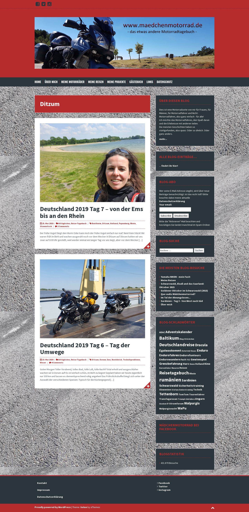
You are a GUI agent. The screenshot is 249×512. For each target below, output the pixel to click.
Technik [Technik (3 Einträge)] (197, 389)
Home (38, 82)
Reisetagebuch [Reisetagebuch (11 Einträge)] (174, 373)
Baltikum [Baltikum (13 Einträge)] (169, 338)
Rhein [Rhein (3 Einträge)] (192, 373)
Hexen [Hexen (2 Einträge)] (192, 364)
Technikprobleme (131, 359)
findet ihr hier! (169, 165)
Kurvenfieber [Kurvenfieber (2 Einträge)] (165, 368)
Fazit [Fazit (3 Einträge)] (183, 359)
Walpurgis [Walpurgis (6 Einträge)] (192, 403)
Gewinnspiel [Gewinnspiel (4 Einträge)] (199, 359)
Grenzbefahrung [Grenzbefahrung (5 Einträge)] (170, 364)
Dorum (103, 359)
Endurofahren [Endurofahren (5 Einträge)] (169, 355)
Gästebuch (136, 82)
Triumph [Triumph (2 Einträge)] (181, 399)
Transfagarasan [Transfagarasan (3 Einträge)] (168, 398)
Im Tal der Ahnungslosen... (176, 297)
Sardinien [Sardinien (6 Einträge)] (189, 380)
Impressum (43, 489)
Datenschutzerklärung (172, 201)
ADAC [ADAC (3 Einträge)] (162, 332)
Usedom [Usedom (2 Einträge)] (163, 404)
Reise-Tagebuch (78, 223)
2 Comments (63, 226)
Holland (114, 223)
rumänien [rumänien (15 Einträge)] (170, 379)
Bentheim (96, 223)
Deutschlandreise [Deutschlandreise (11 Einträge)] (177, 344)
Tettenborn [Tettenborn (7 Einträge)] (168, 394)
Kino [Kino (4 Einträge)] (207, 363)
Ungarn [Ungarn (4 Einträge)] (200, 398)
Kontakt (42, 483)
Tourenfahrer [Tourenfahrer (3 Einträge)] (197, 394)
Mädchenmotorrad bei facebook (179, 427)
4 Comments (57, 362)
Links (149, 82)
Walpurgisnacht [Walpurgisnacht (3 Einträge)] (168, 408)
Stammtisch (46, 226)
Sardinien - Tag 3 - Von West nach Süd (182, 301)
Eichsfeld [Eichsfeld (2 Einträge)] (186, 351)
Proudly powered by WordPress (53, 507)
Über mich (51, 82)
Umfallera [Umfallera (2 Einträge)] (190, 399)
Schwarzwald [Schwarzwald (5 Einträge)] (168, 385)
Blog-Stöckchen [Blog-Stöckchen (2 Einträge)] (186, 339)
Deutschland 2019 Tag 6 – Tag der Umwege (85, 348)
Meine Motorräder (72, 82)
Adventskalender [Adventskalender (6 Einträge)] (178, 332)
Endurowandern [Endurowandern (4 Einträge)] (169, 359)
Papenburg (124, 223)
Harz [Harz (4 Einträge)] (186, 363)
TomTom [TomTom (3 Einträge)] (184, 394)
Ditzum (105, 223)
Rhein (133, 223)
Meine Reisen (96, 82)
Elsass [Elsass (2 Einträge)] (193, 351)
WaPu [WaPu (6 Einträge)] (182, 408)
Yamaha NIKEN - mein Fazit (175, 276)
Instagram (164, 489)
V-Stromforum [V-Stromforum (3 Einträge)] (175, 403)
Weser (43, 362)
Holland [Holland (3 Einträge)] (199, 363)
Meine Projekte (116, 82)
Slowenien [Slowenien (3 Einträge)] (165, 389)
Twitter (163, 486)
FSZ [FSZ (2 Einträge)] (188, 360)
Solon (83, 507)
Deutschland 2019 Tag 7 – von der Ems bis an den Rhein (91, 212)
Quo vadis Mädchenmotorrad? (178, 294)
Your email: (165, 204)
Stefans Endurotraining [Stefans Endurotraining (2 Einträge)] (182, 390)
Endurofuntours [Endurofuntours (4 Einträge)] (190, 355)
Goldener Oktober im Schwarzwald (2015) (184, 290)
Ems (109, 359)
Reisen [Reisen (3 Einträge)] (183, 367)
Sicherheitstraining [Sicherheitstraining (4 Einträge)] (191, 385)
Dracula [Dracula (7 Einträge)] (201, 345)
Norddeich (117, 359)
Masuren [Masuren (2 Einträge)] (175, 368)
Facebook (164, 483)
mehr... (163, 139)
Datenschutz (164, 82)
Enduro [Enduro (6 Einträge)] (202, 350)
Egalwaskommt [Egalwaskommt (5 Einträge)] (170, 350)
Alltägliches (64, 223)
